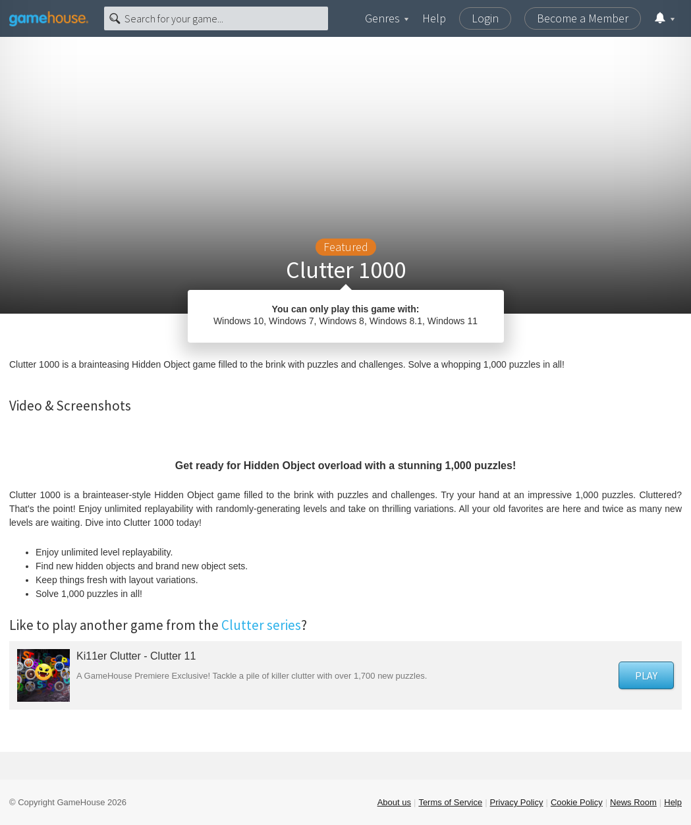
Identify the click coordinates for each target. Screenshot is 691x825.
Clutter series (261, 625)
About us (394, 802)
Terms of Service (450, 802)
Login (485, 18)
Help (434, 18)
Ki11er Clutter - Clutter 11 (136, 656)
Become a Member (582, 18)
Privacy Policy (516, 802)
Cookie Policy (577, 802)
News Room (633, 802)
